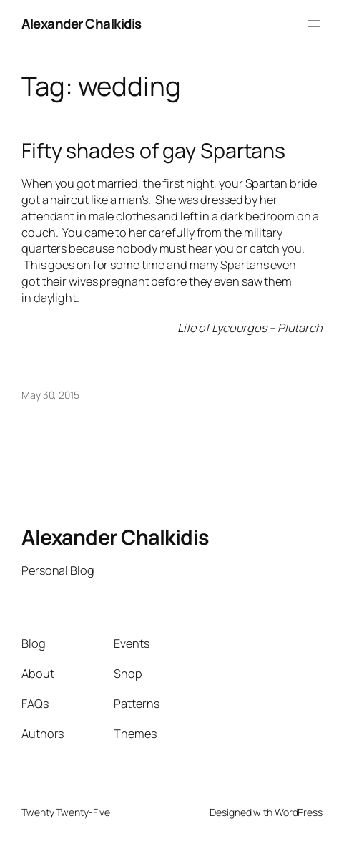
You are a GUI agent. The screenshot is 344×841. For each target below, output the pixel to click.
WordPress (299, 812)
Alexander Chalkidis (81, 23)
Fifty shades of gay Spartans (153, 150)
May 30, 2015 (50, 395)
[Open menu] (314, 23)
